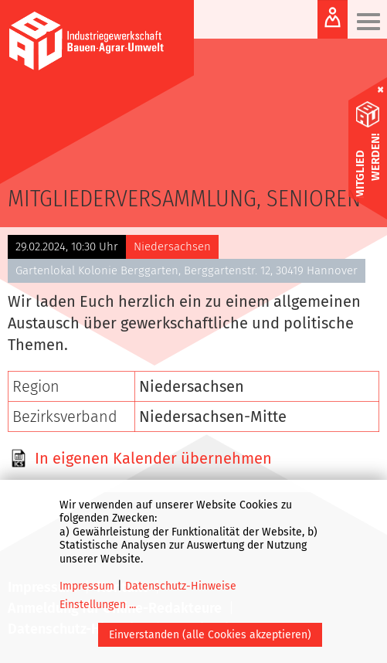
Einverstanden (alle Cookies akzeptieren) (210, 634)
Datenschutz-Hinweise (180, 586)
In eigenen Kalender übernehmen (153, 458)
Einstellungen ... (97, 604)
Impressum (86, 586)
